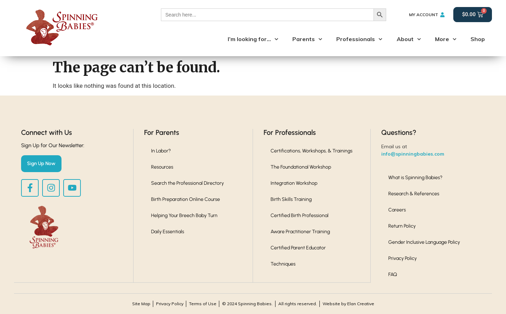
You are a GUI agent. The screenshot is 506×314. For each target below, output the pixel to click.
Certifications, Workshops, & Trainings (311, 151)
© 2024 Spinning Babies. (247, 303)
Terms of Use (202, 303)
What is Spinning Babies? (415, 178)
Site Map (141, 303)
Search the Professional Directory (187, 183)
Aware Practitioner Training (300, 232)
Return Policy (402, 226)
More (445, 39)
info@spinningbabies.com (412, 154)
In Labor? (161, 151)
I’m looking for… (253, 39)
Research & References (413, 194)
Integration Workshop (294, 183)
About (409, 39)
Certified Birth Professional (300, 215)
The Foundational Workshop (301, 167)
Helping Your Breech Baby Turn (184, 215)
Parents (307, 39)
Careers (397, 210)
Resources (162, 167)
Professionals (359, 39)
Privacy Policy (402, 258)
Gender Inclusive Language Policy (424, 242)
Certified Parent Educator (298, 248)
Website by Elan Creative (348, 303)
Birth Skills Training (291, 199)
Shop (478, 38)
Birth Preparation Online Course (185, 199)
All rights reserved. (297, 303)
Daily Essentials (167, 232)
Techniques (283, 264)
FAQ (392, 274)
